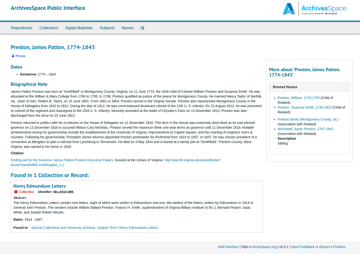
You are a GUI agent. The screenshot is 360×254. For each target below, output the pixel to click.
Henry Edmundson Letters (39, 186)
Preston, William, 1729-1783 (299, 98)
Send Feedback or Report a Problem (318, 247)
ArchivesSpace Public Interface (48, 8)
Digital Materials (79, 28)
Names (128, 28)
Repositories (21, 28)
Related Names (285, 86)
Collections (48, 28)
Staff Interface (228, 247)
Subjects (107, 28)
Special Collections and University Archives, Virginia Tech (73, 228)
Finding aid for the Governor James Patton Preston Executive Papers (62, 160)
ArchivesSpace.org (262, 247)
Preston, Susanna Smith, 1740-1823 (305, 107)
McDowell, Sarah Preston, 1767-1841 (305, 129)
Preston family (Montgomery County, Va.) (308, 119)
